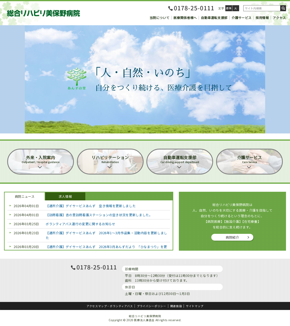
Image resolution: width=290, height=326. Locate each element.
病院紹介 (232, 237)
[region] (145, 79)
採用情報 (262, 17)
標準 (229, 8)
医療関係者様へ (185, 17)
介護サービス (242, 17)
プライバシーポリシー (151, 306)
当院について (160, 17)
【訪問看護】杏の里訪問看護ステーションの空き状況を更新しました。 (99, 214)
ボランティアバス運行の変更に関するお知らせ (80, 223)
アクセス (279, 17)
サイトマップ (194, 306)
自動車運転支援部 (214, 17)
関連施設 (176, 306)
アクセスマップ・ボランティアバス (110, 306)
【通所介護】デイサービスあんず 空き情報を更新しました (91, 205)
